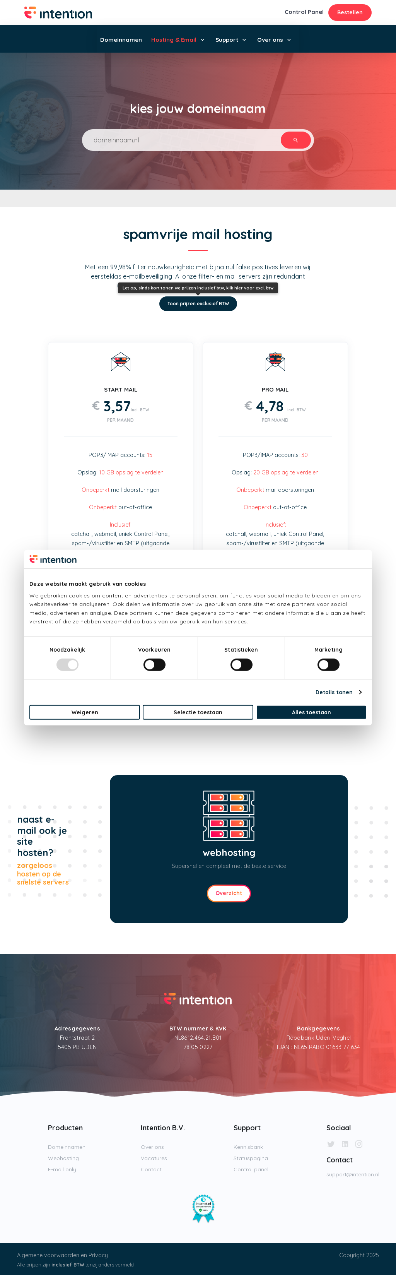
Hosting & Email (173, 39)
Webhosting (63, 1158)
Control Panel (304, 11)
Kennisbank (248, 1146)
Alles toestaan (311, 712)
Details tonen (334, 692)
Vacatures (154, 1158)
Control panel (251, 1169)
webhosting (229, 852)
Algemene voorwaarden (48, 1255)
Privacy (98, 1255)
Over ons (270, 39)
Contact (151, 1169)
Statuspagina (251, 1158)
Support (226, 39)
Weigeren (85, 712)
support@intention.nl (352, 1174)
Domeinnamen (121, 39)
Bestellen (350, 12)
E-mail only (62, 1169)
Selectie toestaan (198, 712)
